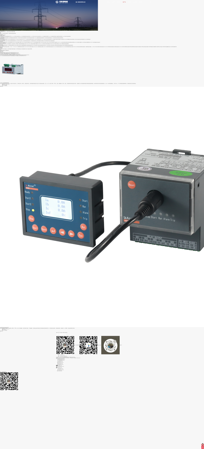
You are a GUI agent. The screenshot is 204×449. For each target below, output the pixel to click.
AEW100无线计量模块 (78, 42)
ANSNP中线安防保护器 (11, 39)
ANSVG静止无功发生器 (19, 39)
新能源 (1, 48)
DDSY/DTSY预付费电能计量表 (35, 42)
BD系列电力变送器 (159, 46)
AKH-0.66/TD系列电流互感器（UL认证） (6, 46)
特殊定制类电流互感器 (133, 46)
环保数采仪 (7, 50)
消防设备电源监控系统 (41, 45)
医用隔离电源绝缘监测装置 (68, 45)
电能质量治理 (2, 38)
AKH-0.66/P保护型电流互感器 (48, 46)
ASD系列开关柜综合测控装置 (22, 37)
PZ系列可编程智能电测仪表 (12, 40)
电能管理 (1, 41)
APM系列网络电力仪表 (11, 42)
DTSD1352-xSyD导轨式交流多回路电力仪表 (45, 43)
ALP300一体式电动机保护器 (4, 82)
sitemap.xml (78, 357)
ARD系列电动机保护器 (26, 40)
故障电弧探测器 (29, 45)
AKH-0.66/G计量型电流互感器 (38, 46)
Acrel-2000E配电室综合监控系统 (25, 36)
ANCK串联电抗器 (87, 39)
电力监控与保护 (5, 33)
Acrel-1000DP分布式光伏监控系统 (35, 36)
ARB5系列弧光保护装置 (30, 37)
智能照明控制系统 (59, 36)
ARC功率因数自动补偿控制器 (69, 39)
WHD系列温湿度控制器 (48, 37)
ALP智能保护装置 (33, 40)
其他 (0, 49)
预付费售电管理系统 (71, 42)
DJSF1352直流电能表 (93, 42)
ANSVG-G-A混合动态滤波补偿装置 (28, 39)
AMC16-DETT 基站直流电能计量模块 (32, 43)
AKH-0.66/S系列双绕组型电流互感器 (67, 46)
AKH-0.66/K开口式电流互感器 (29, 46)
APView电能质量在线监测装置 (39, 37)
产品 (124, 2)
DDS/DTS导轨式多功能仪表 (26, 42)
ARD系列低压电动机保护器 (4, 327)
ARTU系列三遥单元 (19, 40)
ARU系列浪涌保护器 (173, 46)
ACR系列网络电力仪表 (3, 42)
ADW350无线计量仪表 (55, 43)
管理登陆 (74, 357)
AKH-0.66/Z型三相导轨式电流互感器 (98, 46)
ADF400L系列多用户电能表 (52, 42)
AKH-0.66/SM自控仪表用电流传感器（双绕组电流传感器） (83, 46)
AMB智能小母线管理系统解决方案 (20, 43)
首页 (108, 2)
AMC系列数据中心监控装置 (10, 43)
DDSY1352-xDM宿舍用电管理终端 (62, 42)
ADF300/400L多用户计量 (44, 42)
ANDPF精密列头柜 (3, 43)
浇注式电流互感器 (116, 46)
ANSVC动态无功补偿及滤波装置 (46, 39)
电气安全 (1, 44)
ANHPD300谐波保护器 (37, 39)
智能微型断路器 (24, 45)
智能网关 (1, 47)
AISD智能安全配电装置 (3, 45)
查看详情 (1, 86)
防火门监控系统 (47, 45)
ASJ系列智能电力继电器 (40, 40)
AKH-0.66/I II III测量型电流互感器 (18, 46)
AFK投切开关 (63, 39)
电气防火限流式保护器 (17, 45)
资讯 (129, 2)
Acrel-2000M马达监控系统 (66, 36)
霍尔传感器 (139, 46)
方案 (118, 2)
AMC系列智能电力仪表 (3, 40)
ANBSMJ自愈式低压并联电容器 (80, 39)
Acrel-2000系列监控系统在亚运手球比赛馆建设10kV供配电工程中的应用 (11, 55)
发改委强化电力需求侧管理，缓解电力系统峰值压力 (8, 54)
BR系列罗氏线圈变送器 (166, 46)
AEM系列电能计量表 (18, 42)
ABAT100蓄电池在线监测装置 (64, 43)
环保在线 (71, 357)
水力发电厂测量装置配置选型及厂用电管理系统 (7, 53)
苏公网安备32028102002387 (60, 358)
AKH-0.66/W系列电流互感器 (108, 46)
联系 (140, 2)
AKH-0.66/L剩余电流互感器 (57, 46)
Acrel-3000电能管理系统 (52, 36)
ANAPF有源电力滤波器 (3, 39)
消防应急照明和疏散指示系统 (59, 45)
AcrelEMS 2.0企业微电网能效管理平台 (6, 36)
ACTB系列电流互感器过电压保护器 (57, 37)
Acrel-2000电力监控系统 (16, 36)
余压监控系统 (52, 45)
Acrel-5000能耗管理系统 (45, 36)
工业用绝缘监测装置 (11, 45)
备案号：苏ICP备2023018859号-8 (61, 357)
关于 (113, 2)
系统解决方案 (2, 35)
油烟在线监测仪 (2, 50)
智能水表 (98, 42)
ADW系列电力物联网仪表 (86, 42)
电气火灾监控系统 (35, 45)
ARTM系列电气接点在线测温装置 (49, 40)
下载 (135, 2)
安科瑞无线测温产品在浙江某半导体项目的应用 (7, 52)
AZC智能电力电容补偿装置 (56, 39)
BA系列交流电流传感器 (144, 46)
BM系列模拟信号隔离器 (152, 46)
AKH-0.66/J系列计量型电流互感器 (124, 46)
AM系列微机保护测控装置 (13, 37)
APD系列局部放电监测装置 (4, 37)
